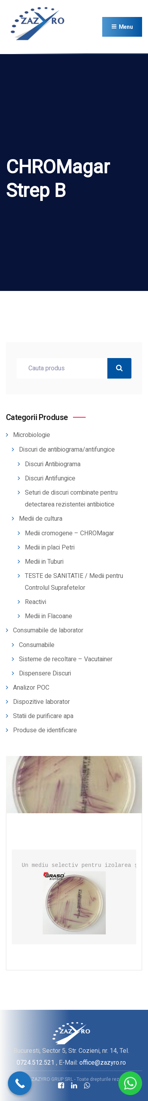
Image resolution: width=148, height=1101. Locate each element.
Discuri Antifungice (50, 478)
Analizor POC (31, 687)
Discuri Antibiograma (53, 464)
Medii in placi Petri (50, 547)
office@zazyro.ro (102, 1062)
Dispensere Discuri (45, 673)
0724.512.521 (35, 1062)
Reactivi (35, 602)
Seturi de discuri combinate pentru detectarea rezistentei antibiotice (71, 498)
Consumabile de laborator (48, 630)
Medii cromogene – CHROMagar (69, 533)
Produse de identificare (45, 730)
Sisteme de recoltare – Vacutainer (65, 659)
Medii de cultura (40, 518)
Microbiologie (31, 435)
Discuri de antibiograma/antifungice (67, 449)
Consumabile (36, 645)
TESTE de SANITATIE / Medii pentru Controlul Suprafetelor (74, 582)
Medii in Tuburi (44, 561)
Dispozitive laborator (41, 702)
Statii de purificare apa (43, 716)
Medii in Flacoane (48, 616)
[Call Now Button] (20, 1083)
